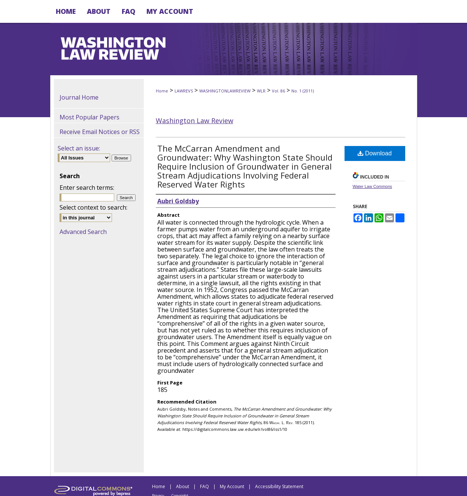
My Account (232, 486)
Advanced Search (83, 232)
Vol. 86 (278, 91)
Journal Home (79, 97)
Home (162, 91)
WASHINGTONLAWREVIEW (225, 91)
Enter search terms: (87, 187)
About (182, 486)
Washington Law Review (194, 120)
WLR (261, 91)
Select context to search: (93, 207)
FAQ (204, 486)
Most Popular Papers (89, 117)
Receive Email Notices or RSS (100, 132)
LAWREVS (184, 91)
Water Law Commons (372, 186)
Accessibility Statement (279, 486)
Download (375, 153)
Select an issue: (79, 148)
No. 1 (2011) (302, 91)
